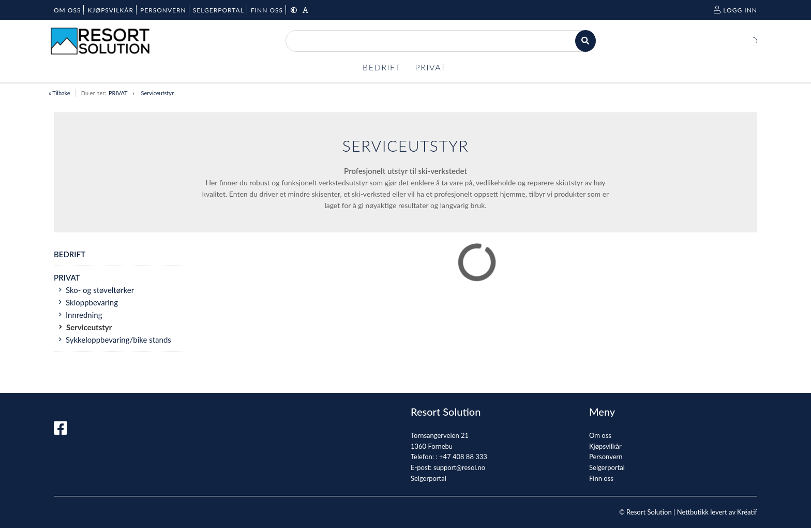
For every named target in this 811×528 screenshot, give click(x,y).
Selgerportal (428, 478)
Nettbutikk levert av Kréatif (717, 512)
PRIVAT (118, 93)
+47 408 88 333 (463, 456)
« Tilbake (59, 93)
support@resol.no (459, 467)
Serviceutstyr (157, 93)
